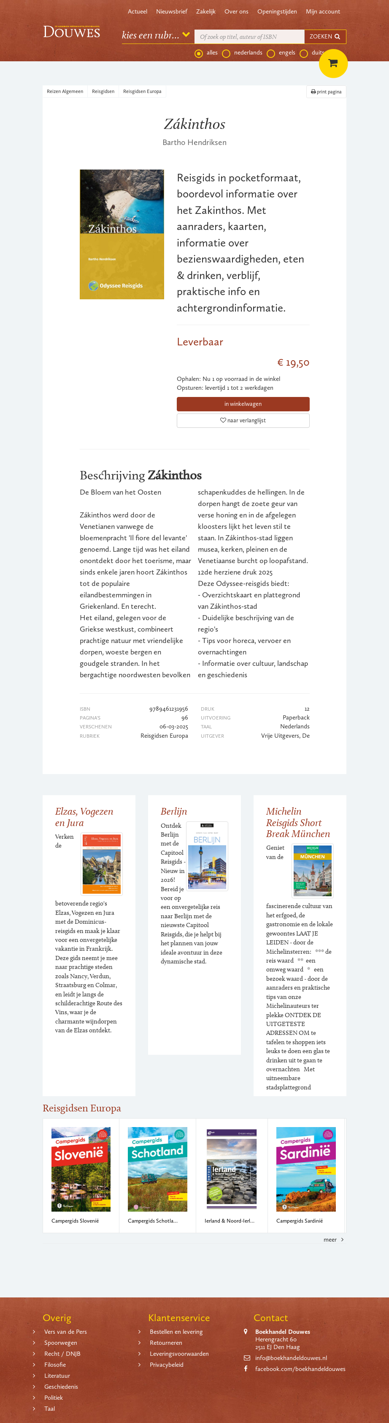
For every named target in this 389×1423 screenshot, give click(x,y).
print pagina (326, 92)
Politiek (53, 1397)
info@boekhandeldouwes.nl (291, 1358)
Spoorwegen (60, 1342)
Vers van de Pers (65, 1331)
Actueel (137, 11)
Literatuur (57, 1375)
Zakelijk (206, 11)
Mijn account (323, 11)
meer (335, 1239)
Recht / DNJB (62, 1353)
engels (281, 53)
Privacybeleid (167, 1364)
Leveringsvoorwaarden (179, 1353)
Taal (49, 1408)
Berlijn (174, 811)
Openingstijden (277, 11)
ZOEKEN (325, 36)
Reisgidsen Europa (142, 91)
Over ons (236, 11)
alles (206, 53)
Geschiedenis (61, 1386)
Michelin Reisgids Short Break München (298, 822)
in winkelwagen (243, 404)
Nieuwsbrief (171, 11)
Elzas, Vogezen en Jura (84, 816)
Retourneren (166, 1342)
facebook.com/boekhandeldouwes (300, 1369)
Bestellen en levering (176, 1331)
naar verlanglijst (243, 420)
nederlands (242, 53)
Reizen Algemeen (65, 91)
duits (312, 53)
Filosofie (55, 1364)
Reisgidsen (103, 91)
